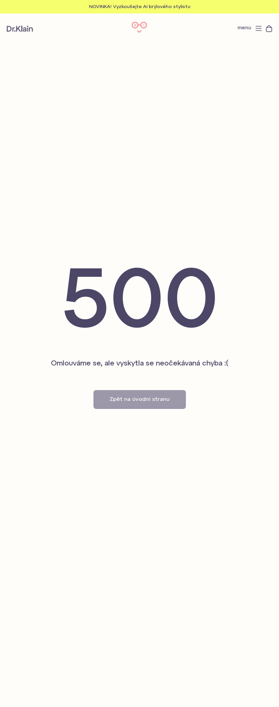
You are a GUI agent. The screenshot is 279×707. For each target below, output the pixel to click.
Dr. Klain (20, 28)
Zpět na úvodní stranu (140, 399)
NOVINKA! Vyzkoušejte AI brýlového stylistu (139, 6)
